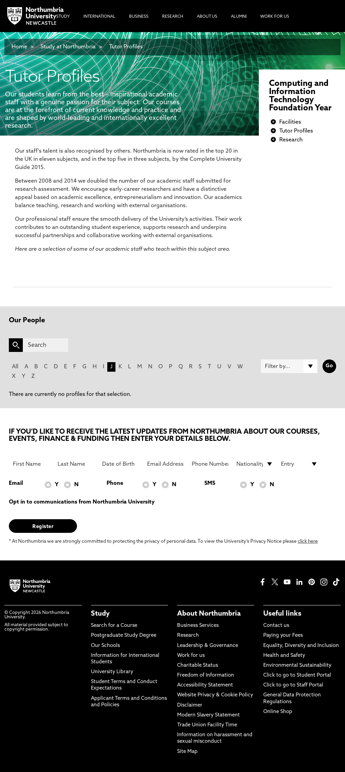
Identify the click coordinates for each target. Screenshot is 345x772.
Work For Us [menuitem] (274, 17)
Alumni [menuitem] (239, 17)
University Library (112, 672)
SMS (209, 483)
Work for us (191, 655)
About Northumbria (209, 614)
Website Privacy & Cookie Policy (215, 695)
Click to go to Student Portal (297, 675)
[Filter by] (289, 366)
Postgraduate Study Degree (123, 635)
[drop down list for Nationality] (255, 464)
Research (290, 140)
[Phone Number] (210, 464)
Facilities (290, 122)
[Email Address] (165, 464)
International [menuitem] (99, 17)
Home (19, 47)
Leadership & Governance (207, 645)
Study (100, 614)
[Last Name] (76, 464)
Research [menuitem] (172, 17)
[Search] (45, 345)
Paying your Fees (283, 635)
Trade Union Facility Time (207, 725)
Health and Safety (284, 655)
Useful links (282, 614)
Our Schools (105, 645)
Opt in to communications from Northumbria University (82, 502)
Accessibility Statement (205, 685)
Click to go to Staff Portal (293, 685)
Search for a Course (114, 625)
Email (16, 483)
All (15, 367)
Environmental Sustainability (297, 665)
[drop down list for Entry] (299, 464)
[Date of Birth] (120, 464)
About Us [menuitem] (207, 17)
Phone (115, 483)
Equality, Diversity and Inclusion (301, 645)
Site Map (187, 751)
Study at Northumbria (68, 47)
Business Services (198, 625)
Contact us (276, 625)
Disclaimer (189, 705)
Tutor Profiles (126, 47)
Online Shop (277, 711)
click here (308, 541)
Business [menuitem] (138, 17)
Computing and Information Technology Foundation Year (300, 96)
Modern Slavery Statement (208, 715)
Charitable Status (197, 665)
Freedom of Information (205, 675)
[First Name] (31, 464)
